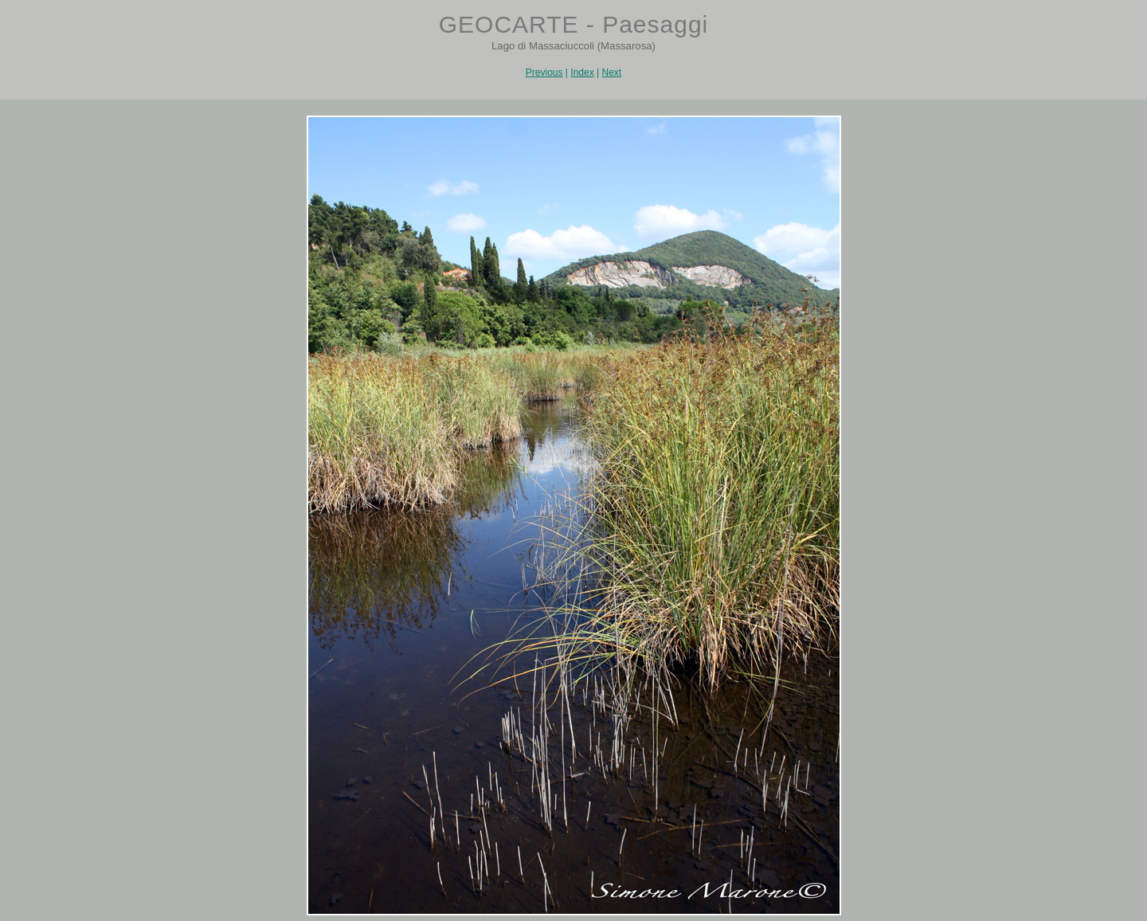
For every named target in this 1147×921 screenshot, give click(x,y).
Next (611, 72)
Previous (544, 72)
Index (581, 72)
